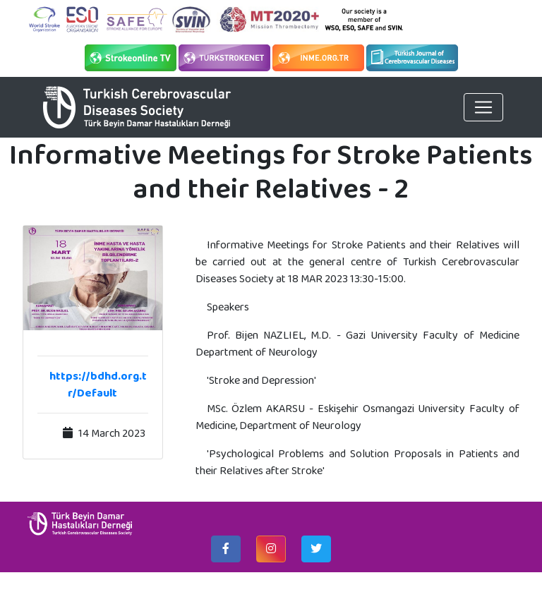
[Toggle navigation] (483, 107)
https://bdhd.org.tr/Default (98, 384)
